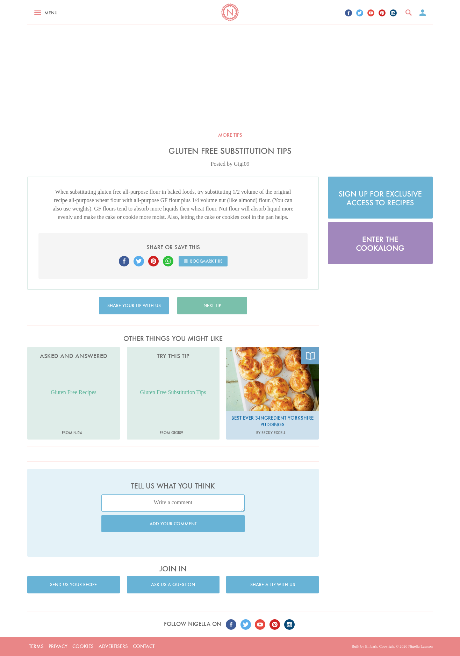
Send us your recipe (73, 584)
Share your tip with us (134, 305)
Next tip (212, 305)
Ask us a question (173, 584)
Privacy (58, 646)
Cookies (83, 646)
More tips (230, 135)
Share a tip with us (272, 584)
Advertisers (113, 646)
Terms (36, 646)
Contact (143, 646)
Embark (371, 646)
